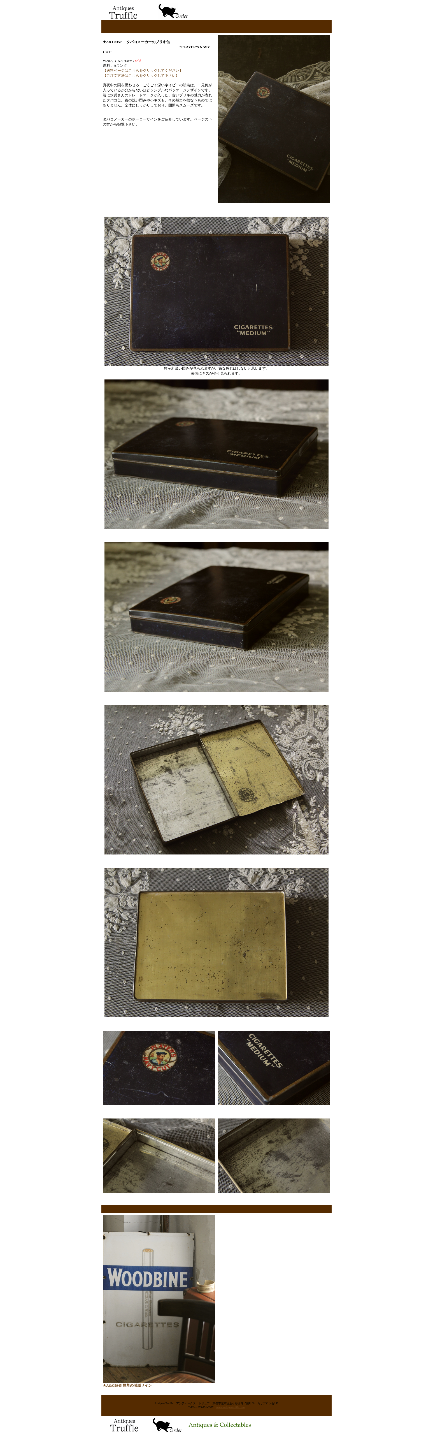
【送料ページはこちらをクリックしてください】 (143, 70)
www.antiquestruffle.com (230, 1407)
